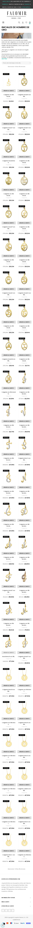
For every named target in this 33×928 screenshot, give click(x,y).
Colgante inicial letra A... (8, 161)
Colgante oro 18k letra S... (8, 723)
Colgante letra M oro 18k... (8, 690)
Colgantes (8, 98)
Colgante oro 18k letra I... (8, 822)
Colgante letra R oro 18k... (24, 723)
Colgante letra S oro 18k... (24, 459)
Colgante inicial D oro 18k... (24, 293)
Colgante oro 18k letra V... (24, 855)
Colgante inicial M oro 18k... (8, 360)
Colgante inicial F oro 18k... (8, 591)
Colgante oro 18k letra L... (8, 789)
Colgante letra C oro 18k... (8, 855)
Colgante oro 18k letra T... (24, 690)
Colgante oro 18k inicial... (9, 95)
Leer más (4, 58)
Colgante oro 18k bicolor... (24, 393)
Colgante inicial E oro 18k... (8, 293)
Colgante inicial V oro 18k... (24, 128)
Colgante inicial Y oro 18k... (8, 128)
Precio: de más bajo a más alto (17, 62)
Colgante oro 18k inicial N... (9, 393)
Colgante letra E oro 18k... (24, 822)
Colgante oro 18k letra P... (8, 756)
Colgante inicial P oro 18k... (8, 227)
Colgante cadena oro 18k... (24, 789)
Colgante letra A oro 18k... (24, 756)
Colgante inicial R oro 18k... (24, 95)
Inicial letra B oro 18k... (8, 656)
